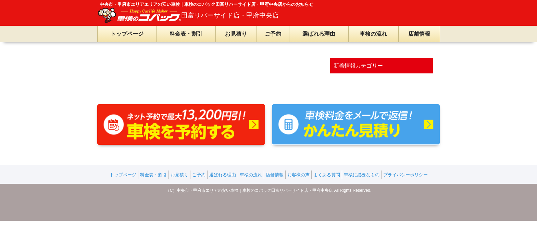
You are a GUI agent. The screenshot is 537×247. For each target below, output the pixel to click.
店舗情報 (419, 34)
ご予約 (273, 34)
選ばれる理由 (318, 34)
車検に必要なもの (361, 174)
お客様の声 (298, 174)
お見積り (236, 34)
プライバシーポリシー (405, 174)
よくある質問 (326, 174)
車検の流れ (373, 34)
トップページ (127, 34)
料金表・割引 (186, 34)
